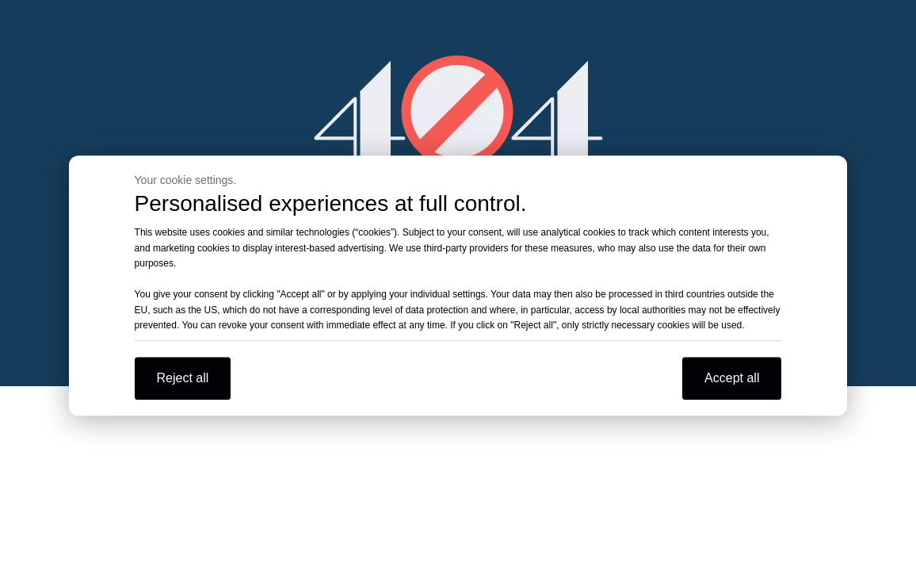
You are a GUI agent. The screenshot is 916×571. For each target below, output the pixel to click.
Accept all (731, 378)
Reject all (183, 378)
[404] (458, 111)
